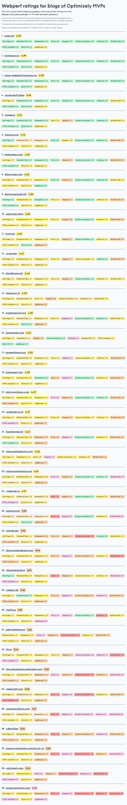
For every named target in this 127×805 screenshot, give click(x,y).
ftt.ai (9, 649)
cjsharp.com (12, 135)
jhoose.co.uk (13, 293)
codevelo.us (13, 491)
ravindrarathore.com (18, 709)
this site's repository (48, 14)
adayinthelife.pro (15, 630)
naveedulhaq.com (15, 353)
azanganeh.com (15, 333)
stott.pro (10, 234)
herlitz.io (11, 610)
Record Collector (32, 12)
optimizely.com (14, 768)
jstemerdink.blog (15, 570)
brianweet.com (14, 372)
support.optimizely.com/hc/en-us (25, 748)
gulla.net (9, 36)
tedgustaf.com (14, 689)
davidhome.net (14, 273)
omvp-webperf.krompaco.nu (20, 75)
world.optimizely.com (18, 788)
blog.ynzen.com (14, 174)
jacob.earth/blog (14, 95)
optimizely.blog (14, 214)
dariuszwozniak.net (16, 194)
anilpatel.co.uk (14, 412)
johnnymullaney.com (17, 392)
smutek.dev (12, 531)
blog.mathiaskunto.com (19, 451)
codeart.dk (12, 590)
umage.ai (10, 115)
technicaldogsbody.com (19, 550)
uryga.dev (11, 254)
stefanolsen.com (13, 155)
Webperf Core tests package (15, 14)
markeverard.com (16, 313)
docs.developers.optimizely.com (24, 669)
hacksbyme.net (14, 432)
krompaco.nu (11, 56)
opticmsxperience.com (19, 471)
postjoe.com (13, 511)
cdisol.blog (12, 729)
